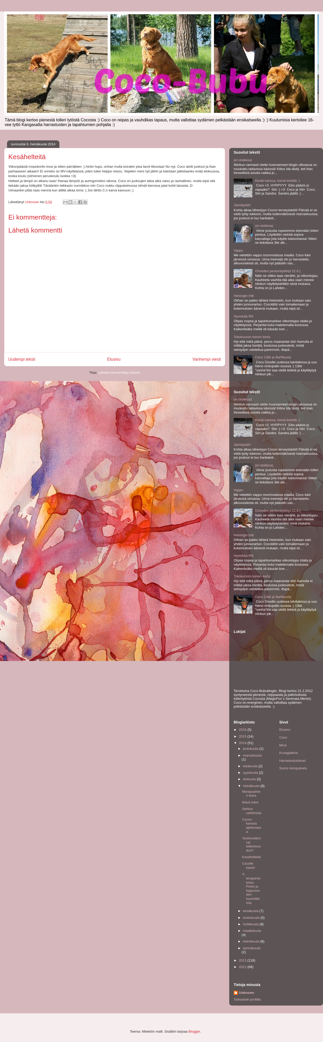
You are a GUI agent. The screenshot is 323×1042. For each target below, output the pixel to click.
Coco (283, 737)
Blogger (194, 1031)
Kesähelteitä (251, 857)
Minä (283, 745)
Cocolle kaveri (248, 866)
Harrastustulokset (292, 761)
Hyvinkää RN (243, 316)
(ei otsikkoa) (243, 160)
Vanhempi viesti (206, 359)
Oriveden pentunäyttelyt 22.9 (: (278, 271)
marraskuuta (252, 755)
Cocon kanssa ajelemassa (251, 826)
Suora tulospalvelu (293, 768)
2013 (243, 960)
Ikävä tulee (250, 802)
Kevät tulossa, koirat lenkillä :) (277, 181)
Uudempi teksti (21, 359)
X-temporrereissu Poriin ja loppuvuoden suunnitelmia (251, 888)
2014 (243, 743)
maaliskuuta (252, 931)
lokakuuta (250, 766)
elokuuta (250, 779)
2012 (243, 967)
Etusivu (114, 359)
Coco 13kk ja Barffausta (273, 357)
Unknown (246, 993)
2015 (243, 736)
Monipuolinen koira (251, 794)
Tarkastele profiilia (247, 999)
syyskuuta (251, 773)
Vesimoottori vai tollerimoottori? (251, 844)
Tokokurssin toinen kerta (252, 337)
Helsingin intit (244, 296)
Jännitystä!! (242, 205)
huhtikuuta (251, 924)
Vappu (238, 250)
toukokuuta (251, 918)
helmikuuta (251, 941)
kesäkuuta (251, 911)
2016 (243, 730)
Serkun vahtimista (251, 811)
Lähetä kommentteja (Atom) (119, 373)
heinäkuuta (251, 786)
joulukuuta (251, 749)
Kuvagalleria (288, 753)
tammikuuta (251, 948)
